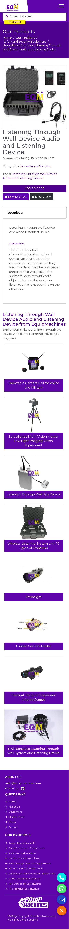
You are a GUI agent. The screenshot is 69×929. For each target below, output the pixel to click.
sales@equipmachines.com (23, 783)
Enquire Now (41, 196)
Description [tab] (16, 212)
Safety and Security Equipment (24, 41)
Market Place (16, 816)
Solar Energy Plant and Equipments (30, 863)
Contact (13, 827)
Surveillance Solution (18, 45)
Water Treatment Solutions (24, 878)
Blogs (12, 821)
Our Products (25, 37)
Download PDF (15, 196)
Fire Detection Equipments (25, 883)
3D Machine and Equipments (26, 868)
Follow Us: (14, 789)
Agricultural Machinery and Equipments (32, 873)
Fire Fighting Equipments (24, 888)
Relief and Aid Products (22, 853)
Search (14, 22)
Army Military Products (22, 843)
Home (7, 37)
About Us (14, 806)
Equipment (15, 811)
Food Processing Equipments (26, 848)
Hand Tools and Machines (24, 858)
